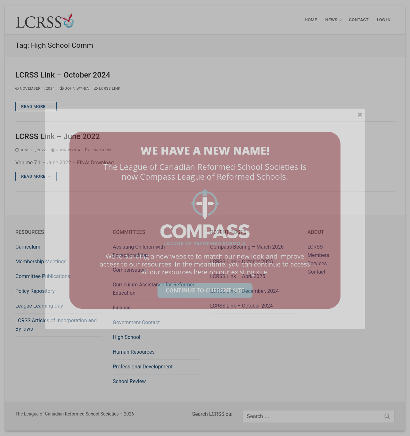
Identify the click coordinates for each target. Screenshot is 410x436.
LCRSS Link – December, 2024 (244, 291)
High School (126, 337)
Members (318, 255)
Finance (122, 308)
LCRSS (315, 247)
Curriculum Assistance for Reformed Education (154, 289)
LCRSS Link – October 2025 (241, 262)
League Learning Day (39, 306)
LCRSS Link (107, 88)
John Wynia (74, 88)
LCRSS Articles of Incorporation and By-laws (56, 324)
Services (317, 263)
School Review (129, 381)
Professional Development (143, 367)
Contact (316, 272)
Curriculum (27, 247)
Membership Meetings (40, 262)
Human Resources (134, 352)
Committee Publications (42, 276)
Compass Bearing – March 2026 (247, 247)
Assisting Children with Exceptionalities (139, 251)
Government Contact (136, 322)
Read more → (36, 106)
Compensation (129, 270)
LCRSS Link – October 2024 (62, 74)
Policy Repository (35, 291)
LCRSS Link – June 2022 (57, 136)
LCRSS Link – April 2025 (237, 276)
